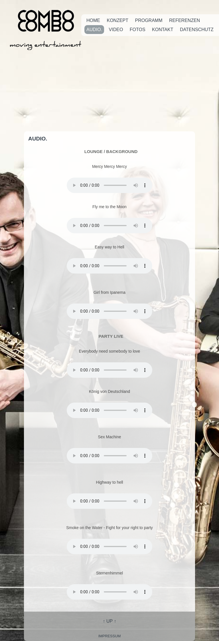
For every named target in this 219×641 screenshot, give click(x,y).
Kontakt (162, 29)
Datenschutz (197, 29)
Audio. (94, 29)
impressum (109, 636)
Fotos (137, 29)
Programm (148, 20)
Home (93, 20)
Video (116, 29)
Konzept (117, 20)
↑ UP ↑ (109, 621)
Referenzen (184, 20)
